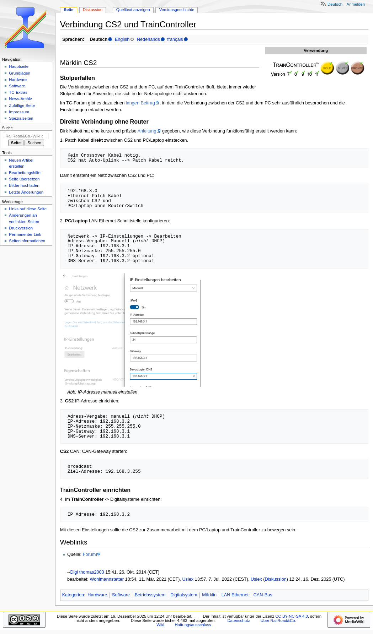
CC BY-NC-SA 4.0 (291, 616)
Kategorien (73, 594)
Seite (68, 9)
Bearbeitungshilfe (25, 172)
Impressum (19, 112)
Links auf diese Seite (28, 209)
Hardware (97, 594)
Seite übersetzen (24, 179)
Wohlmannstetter (107, 579)
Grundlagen (19, 73)
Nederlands (148, 39)
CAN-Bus (263, 594)
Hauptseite (18, 66)
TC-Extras (18, 92)
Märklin (209, 594)
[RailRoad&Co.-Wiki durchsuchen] (26, 136)
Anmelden (356, 4)
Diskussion (275, 579)
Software (121, 594)
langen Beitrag (140, 103)
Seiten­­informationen (27, 241)
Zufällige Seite (22, 105)
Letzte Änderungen (26, 192)
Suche (7, 128)
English (122, 39)
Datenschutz (238, 620)
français (175, 39)
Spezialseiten (21, 118)
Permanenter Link (25, 234)
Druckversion (21, 228)
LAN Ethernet (235, 594)
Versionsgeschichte (177, 9)
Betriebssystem (150, 594)
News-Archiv (20, 99)
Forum (89, 554)
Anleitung (147, 131)
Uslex (187, 579)
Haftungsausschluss (193, 625)
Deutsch (334, 4)
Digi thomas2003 (87, 572)
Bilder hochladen (24, 185)
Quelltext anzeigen (133, 9)
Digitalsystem (183, 594)
